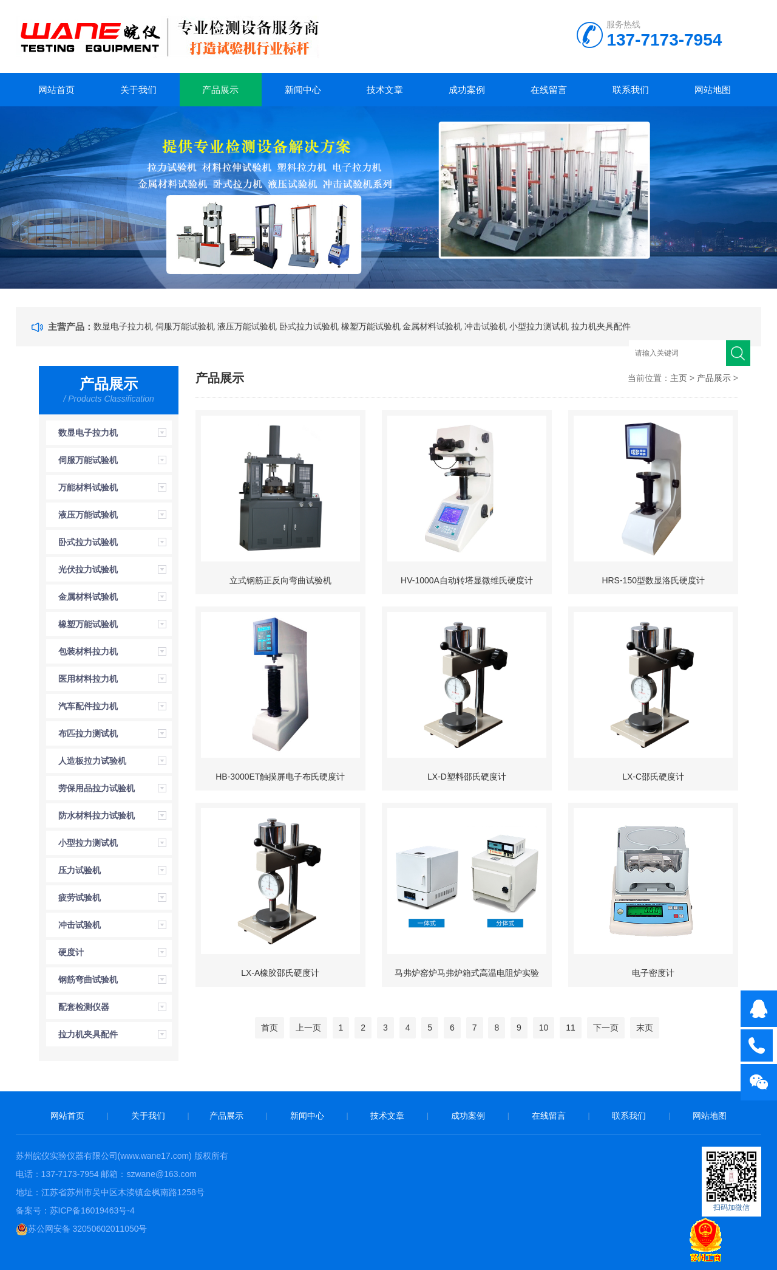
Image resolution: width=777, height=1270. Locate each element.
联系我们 (630, 89)
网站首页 (56, 89)
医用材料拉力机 (88, 679)
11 (570, 1027)
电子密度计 (653, 973)
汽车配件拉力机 (88, 706)
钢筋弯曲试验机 (88, 979)
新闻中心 (303, 89)
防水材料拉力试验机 (96, 815)
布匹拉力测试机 (88, 733)
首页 (269, 1027)
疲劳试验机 (79, 897)
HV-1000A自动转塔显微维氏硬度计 (467, 580)
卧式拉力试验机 (309, 326)
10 (544, 1027)
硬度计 (71, 952)
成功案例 (467, 89)
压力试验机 (79, 870)
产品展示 (220, 89)
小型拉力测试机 (539, 326)
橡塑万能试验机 (371, 326)
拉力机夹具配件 (601, 326)
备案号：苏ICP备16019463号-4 (75, 1210)
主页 (678, 378)
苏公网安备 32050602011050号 (82, 1229)
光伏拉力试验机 (88, 569)
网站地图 (712, 89)
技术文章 (385, 89)
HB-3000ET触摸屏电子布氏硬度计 (280, 776)
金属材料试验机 (432, 326)
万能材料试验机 (88, 487)
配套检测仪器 (83, 1007)
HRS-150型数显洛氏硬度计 (653, 580)
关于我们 (138, 89)
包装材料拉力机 (88, 651)
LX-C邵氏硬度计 (653, 776)
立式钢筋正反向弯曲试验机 (280, 580)
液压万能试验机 (247, 326)
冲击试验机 (485, 326)
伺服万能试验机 (185, 326)
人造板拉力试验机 (92, 761)
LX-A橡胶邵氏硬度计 (280, 973)
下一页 (606, 1027)
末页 (644, 1027)
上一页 (308, 1027)
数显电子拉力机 (123, 326)
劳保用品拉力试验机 (96, 788)
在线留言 (549, 89)
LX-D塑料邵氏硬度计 (466, 776)
